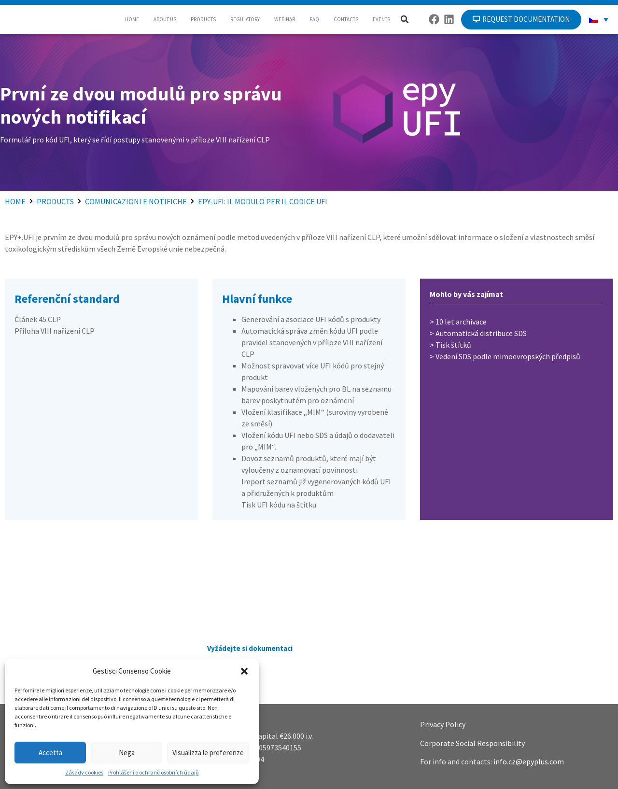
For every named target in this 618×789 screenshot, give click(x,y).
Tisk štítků (453, 345)
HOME (132, 19)
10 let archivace (461, 321)
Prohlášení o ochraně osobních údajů (153, 772)
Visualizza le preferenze (208, 752)
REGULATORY (245, 19)
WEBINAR (284, 19)
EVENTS (381, 19)
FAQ (314, 19)
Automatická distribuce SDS (481, 333)
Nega (127, 752)
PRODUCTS (203, 19)
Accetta (50, 752)
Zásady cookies (84, 772)
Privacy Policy (442, 724)
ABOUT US (165, 19)
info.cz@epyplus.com (528, 761)
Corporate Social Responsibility (472, 743)
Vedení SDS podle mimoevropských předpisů (507, 356)
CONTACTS (346, 19)
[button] (244, 671)
